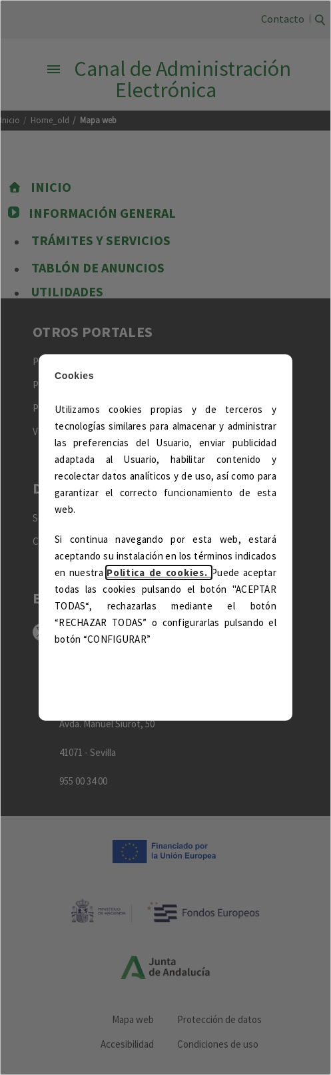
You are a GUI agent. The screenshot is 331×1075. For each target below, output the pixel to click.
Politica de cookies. (159, 572)
